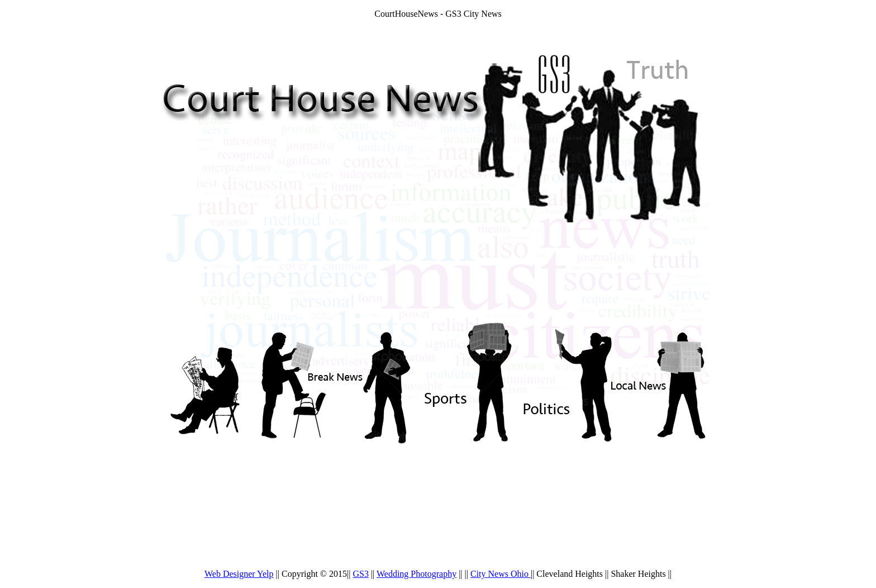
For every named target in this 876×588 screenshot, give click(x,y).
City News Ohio (500, 573)
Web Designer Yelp (239, 573)
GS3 (360, 573)
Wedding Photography (416, 573)
